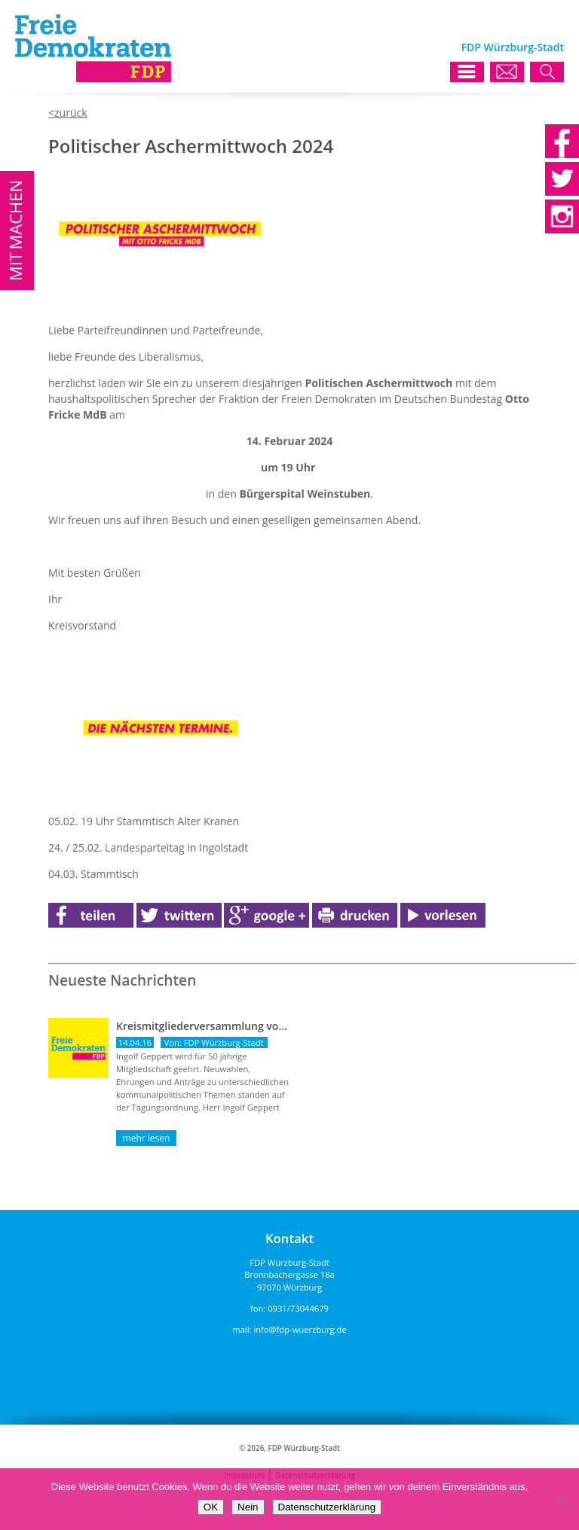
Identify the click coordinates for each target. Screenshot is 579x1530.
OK (211, 1507)
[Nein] (560, 1499)
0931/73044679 (298, 1308)
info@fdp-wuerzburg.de (299, 1329)
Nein (247, 1507)
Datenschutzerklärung (327, 1507)
